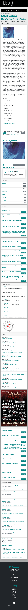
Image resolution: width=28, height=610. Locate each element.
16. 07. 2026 (5, 299)
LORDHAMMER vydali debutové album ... (11, 360)
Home (14, 574)
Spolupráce (14, 580)
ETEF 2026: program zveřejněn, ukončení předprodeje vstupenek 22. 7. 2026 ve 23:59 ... (14, 369)
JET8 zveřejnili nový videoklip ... (9, 346)
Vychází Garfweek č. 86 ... (7, 338)
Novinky (14, 575)
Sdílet (4, 125)
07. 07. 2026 (5, 286)
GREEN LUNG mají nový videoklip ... (9, 383)
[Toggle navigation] (25, 3)
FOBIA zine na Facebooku (14, 604)
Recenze (14, 588)
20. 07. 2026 (5, 311)
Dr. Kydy (14, 597)
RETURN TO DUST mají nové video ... (10, 364)
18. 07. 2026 (5, 303)
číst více (23, 211)
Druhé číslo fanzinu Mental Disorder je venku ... (12, 356)
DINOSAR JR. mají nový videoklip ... (9, 342)
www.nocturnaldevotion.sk (8, 123)
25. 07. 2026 (5, 315)
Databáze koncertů (14, 577)
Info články (14, 592)
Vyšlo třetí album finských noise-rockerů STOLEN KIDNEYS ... (13, 374)
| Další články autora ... (15, 134)
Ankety (14, 594)
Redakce (14, 582)
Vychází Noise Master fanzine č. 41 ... (10, 387)
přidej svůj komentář (19, 164)
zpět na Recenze (5, 13)
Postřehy (14, 595)
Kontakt (14, 578)
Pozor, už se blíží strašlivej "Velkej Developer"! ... (12, 379)
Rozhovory (14, 589)
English (14, 599)
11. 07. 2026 (5, 290)
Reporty (14, 591)
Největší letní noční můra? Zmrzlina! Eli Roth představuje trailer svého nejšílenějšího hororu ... (12, 351)
